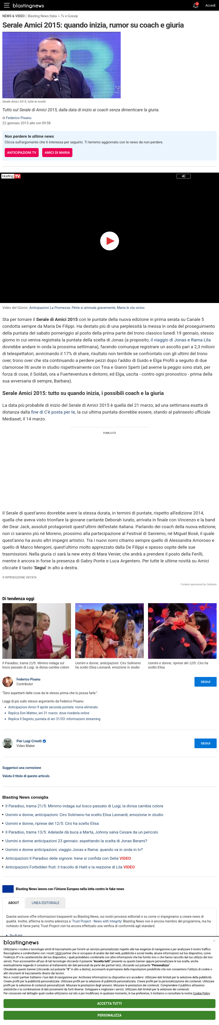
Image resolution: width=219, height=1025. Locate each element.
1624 (58, 953)
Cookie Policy (201, 993)
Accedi (210, 5)
